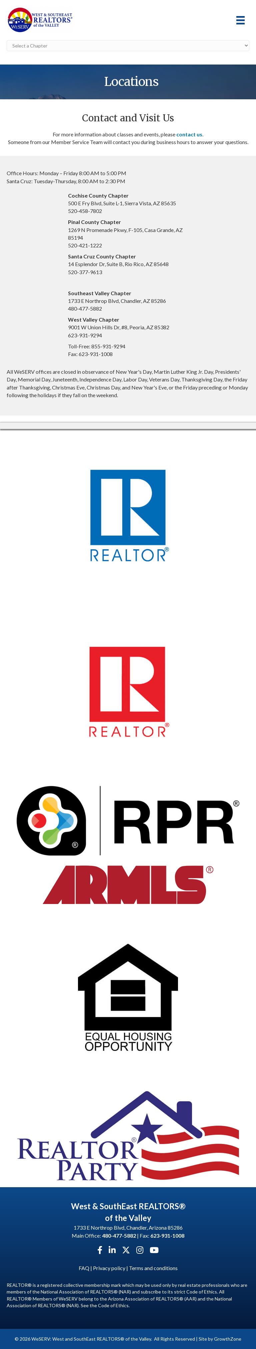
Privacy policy (109, 1268)
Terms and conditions (153, 1268)
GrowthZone (227, 1339)
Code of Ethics (113, 1305)
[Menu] (240, 20)
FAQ (84, 1268)
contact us (189, 134)
